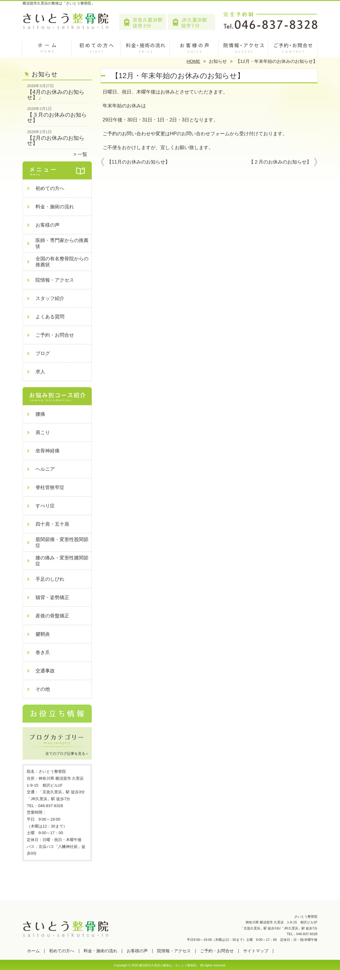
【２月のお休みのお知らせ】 (280, 161)
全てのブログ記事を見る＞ (67, 753)
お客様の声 (194, 47)
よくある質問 (50, 316)
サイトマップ (255, 951)
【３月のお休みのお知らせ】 (57, 117)
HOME (193, 61)
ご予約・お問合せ (292, 47)
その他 (43, 689)
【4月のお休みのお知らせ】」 (55, 94)
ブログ (43, 353)
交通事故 (45, 670)
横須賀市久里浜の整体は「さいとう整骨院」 (169, 965)
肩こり (43, 432)
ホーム (47, 47)
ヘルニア (45, 469)
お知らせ (218, 61)
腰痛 (40, 414)
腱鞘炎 (43, 634)
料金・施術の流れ (145, 47)
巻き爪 (43, 652)
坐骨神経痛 (48, 450)
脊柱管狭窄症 (50, 487)
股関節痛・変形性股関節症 (62, 542)
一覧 (82, 154)
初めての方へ (96, 47)
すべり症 (45, 505)
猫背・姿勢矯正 (52, 597)
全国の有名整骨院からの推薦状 (62, 261)
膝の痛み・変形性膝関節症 (62, 560)
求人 (40, 371)
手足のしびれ (50, 579)
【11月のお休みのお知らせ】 (138, 161)
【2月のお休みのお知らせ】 (55, 140)
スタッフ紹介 (50, 298)
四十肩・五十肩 (52, 524)
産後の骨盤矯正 (52, 615)
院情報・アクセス (243, 47)
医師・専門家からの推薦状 (62, 243)
